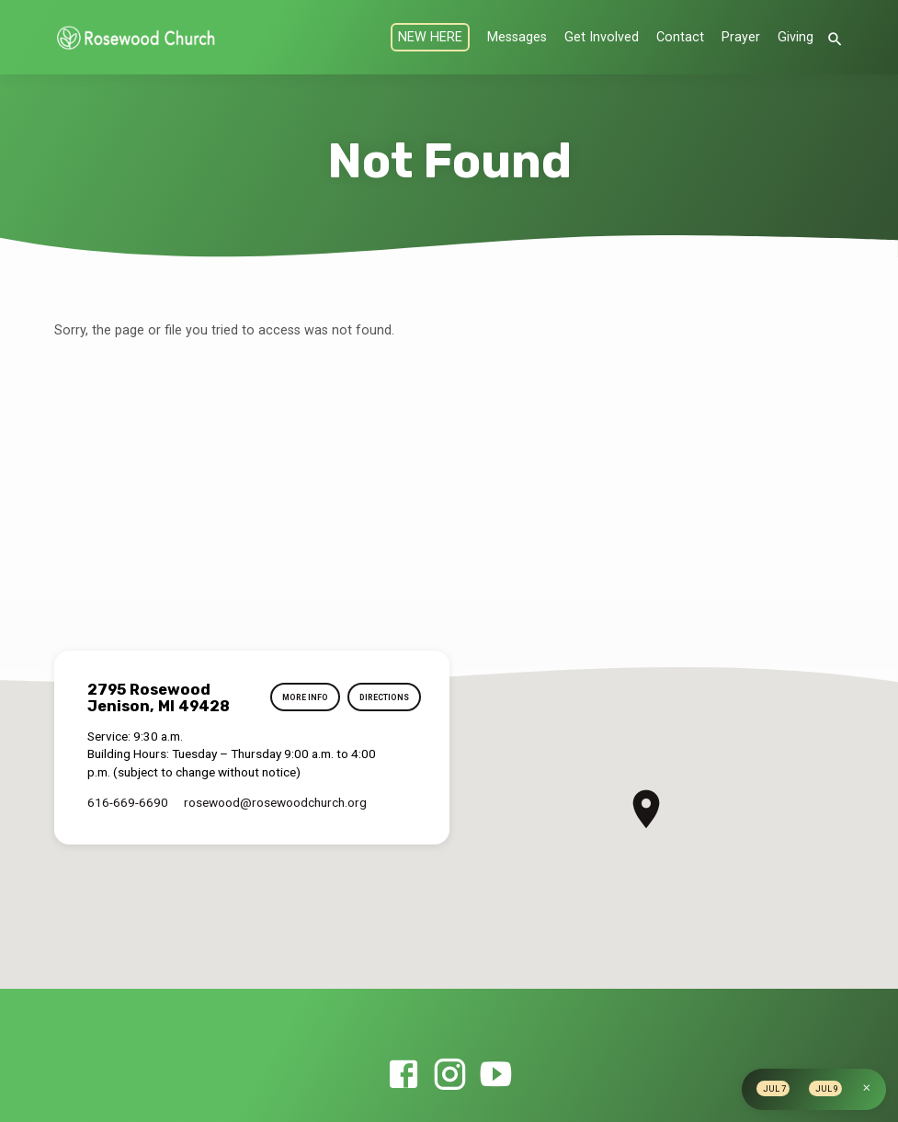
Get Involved (601, 37)
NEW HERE (430, 37)
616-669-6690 (127, 802)
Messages (517, 37)
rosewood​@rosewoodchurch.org (275, 802)
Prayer (741, 37)
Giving (795, 37)
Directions (381, 698)
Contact (680, 37)
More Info (299, 698)
